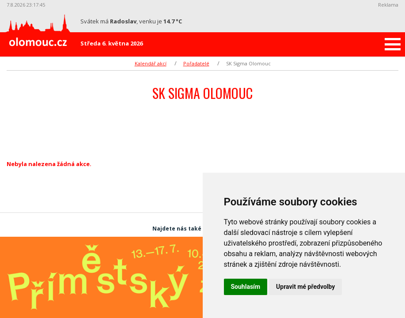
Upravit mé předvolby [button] (305, 286)
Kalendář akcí (151, 63)
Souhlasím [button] (246, 286)
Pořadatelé (196, 63)
